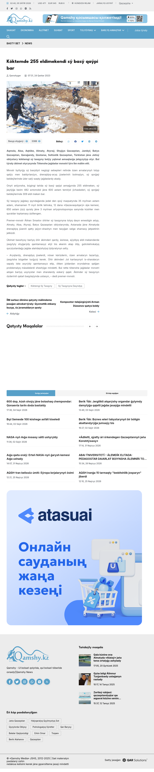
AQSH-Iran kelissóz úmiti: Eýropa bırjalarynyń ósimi (40, 474)
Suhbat (58, 30)
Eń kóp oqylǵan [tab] (112, 395)
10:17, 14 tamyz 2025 (104, 686)
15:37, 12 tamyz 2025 (104, 704)
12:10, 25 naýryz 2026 (90, 482)
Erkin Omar (61, 735)
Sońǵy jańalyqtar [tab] (42, 395)
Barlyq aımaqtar (111, 30)
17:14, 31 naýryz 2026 (90, 447)
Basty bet (13, 43)
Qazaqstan (52, 742)
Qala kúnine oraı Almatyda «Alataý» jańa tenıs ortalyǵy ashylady (108, 658)
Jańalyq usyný (104, 3)
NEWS (28, 43)
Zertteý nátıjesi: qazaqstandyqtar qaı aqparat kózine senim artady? (106, 696)
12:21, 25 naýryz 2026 (18, 478)
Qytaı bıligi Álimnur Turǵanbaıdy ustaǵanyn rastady (107, 677)
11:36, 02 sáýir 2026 (17, 443)
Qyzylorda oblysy (18, 729)
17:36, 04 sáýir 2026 (17, 411)
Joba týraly (141, 30)
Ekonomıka (27, 30)
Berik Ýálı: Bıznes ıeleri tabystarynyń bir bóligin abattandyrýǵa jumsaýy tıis (109, 422)
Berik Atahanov (32, 742)
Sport (71, 30)
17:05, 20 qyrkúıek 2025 (106, 667)
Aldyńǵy (13, 314)
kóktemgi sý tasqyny (42, 287)
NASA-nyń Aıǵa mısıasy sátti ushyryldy (32, 438)
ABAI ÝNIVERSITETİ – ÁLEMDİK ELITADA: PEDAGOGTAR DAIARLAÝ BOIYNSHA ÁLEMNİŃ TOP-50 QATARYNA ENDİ (113, 458)
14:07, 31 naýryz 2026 (18, 464)
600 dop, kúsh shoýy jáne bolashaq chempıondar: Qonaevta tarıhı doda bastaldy (39, 404)
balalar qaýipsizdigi (38, 735)
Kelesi (94, 313)
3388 (36, 142)
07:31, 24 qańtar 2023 (38, 75)
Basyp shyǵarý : (18, 142)
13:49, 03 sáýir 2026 (89, 411)
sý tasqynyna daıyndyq (73, 287)
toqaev (13, 742)
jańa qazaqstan (17, 722)
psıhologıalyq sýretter (46, 729)
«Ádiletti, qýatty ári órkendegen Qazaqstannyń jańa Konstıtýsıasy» (112, 440)
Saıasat (11, 30)
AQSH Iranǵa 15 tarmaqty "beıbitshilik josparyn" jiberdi (110, 476)
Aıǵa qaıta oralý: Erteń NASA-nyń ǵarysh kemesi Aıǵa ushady (38, 458)
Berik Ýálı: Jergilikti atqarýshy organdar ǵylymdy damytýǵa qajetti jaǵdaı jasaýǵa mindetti (110, 404)
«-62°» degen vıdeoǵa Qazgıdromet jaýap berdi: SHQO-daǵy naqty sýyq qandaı (76, 368)
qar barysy (15, 735)
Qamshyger (14, 75)
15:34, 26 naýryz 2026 (90, 464)
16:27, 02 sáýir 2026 (89, 429)
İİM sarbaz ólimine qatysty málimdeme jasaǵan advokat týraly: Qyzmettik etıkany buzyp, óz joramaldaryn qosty (31, 305)
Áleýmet (44, 30)
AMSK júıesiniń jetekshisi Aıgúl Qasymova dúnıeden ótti (27, 366)
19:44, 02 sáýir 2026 (17, 425)
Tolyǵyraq (86, 30)
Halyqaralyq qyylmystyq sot (48, 722)
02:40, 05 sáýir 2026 (20, 3)
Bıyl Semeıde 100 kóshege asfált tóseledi (33, 420)
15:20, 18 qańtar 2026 (18, 373)
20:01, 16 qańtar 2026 (66, 377)
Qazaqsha (125, 3)
